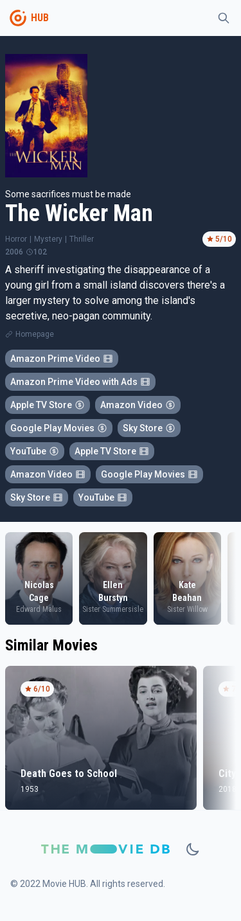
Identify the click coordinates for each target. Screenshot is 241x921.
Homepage (34, 334)
